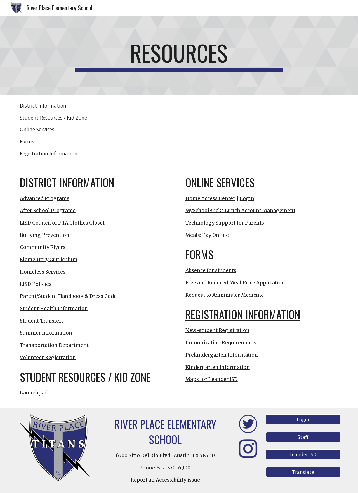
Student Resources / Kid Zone (53, 117)
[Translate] (303, 472)
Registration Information (48, 153)
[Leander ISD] (303, 454)
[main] (179, 55)
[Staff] (303, 437)
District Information (43, 105)
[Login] (303, 419)
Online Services (37, 129)
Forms (27, 141)
